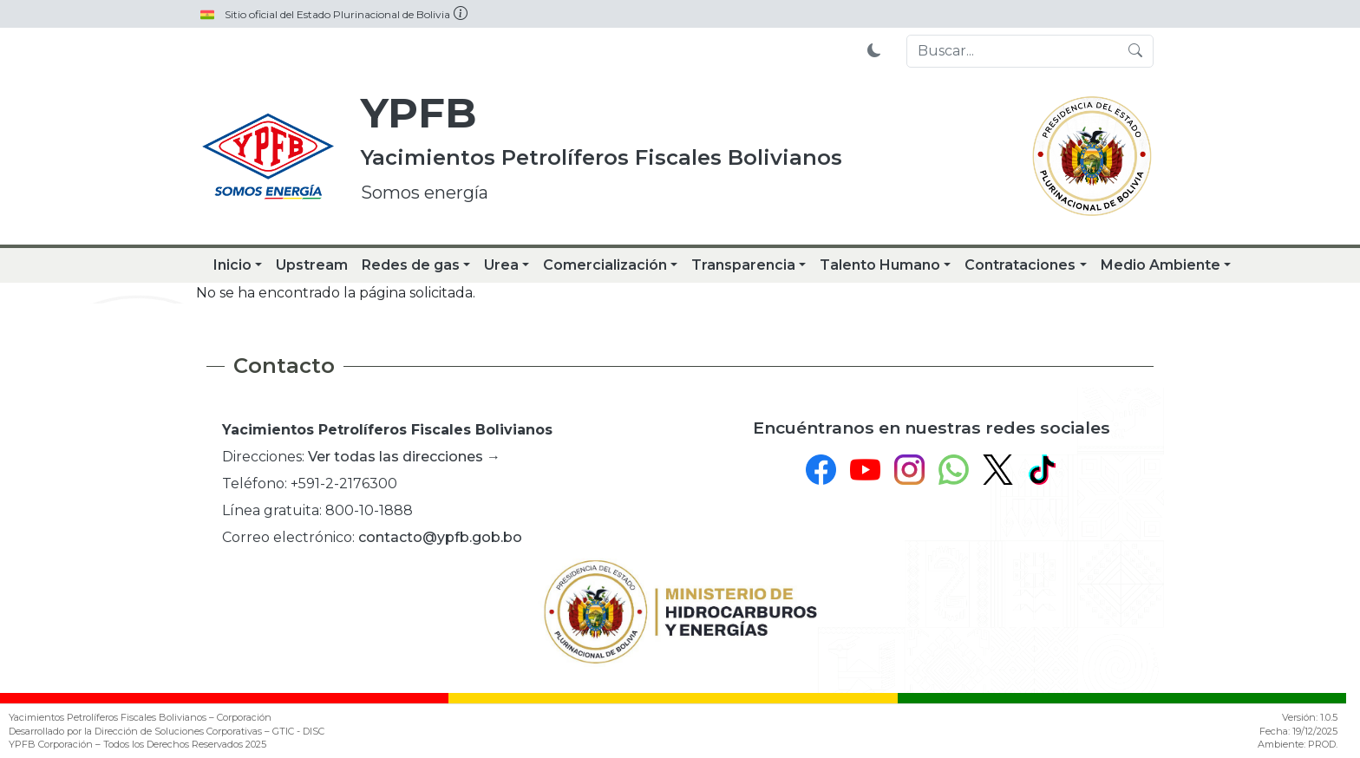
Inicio (232, 265)
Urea (501, 265)
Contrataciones (1020, 265)
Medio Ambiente (1160, 265)
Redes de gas (411, 265)
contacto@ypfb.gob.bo (440, 537)
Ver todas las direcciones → (404, 456)
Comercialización (605, 265)
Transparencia (743, 265)
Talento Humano (880, 265)
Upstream (312, 265)
